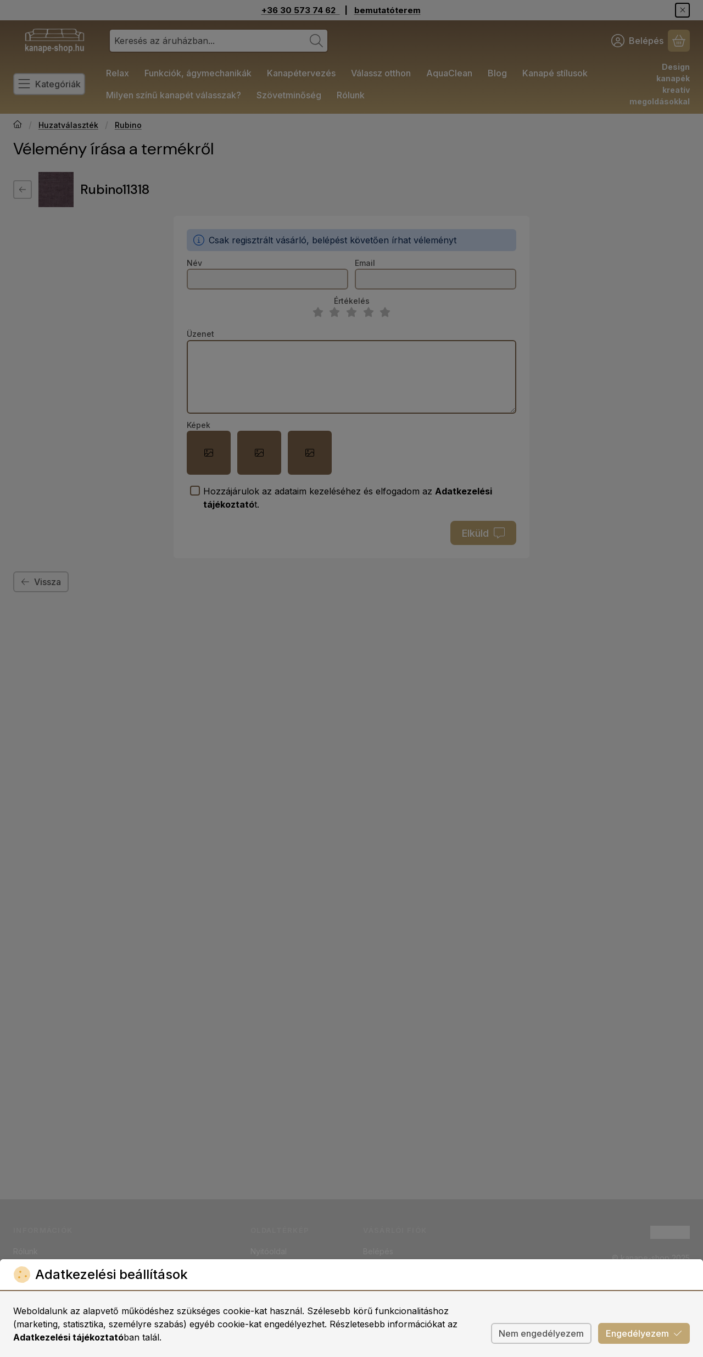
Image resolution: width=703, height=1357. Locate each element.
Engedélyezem (644, 1333)
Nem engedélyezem (541, 1333)
